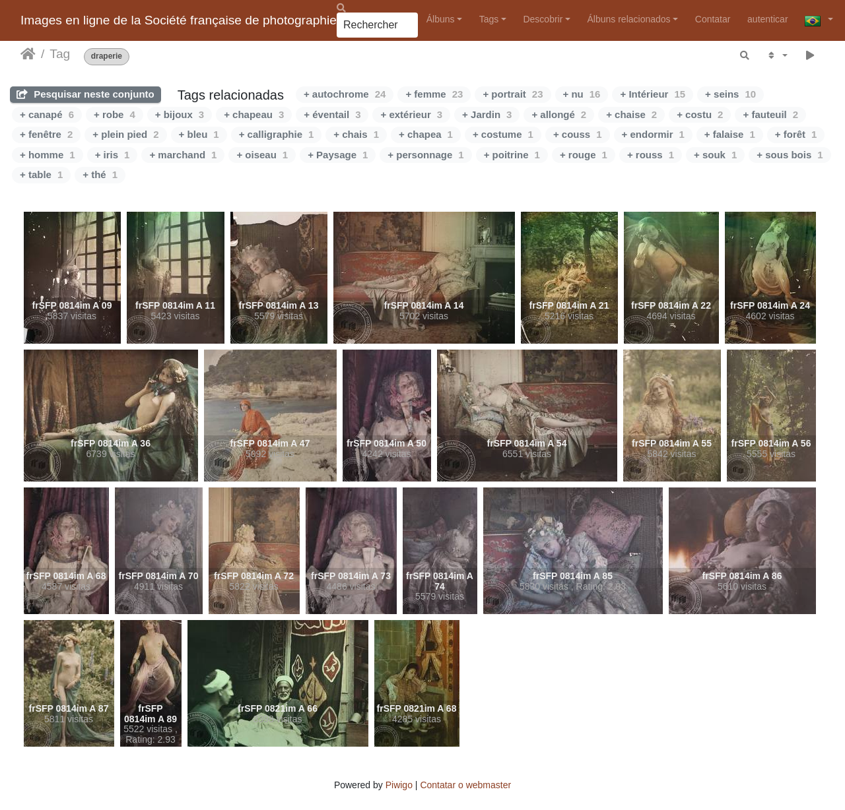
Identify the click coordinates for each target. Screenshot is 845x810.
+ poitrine (512, 154)
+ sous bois (790, 154)
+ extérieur (411, 114)
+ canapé (47, 114)
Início (28, 54)
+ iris (112, 154)
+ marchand (183, 154)
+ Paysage (338, 154)
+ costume (503, 134)
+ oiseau (262, 154)
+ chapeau (254, 114)
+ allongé (558, 114)
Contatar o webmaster (465, 785)
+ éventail (332, 114)
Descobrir (542, 19)
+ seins (730, 94)
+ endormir (653, 134)
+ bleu (199, 134)
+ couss (577, 134)
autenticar (767, 19)
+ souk (715, 154)
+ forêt (796, 134)
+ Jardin (487, 114)
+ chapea (426, 134)
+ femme (434, 94)
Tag (60, 54)
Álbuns (440, 19)
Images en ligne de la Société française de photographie (178, 20)
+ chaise (631, 114)
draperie (106, 56)
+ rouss (650, 154)
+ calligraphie (276, 134)
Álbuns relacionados (629, 19)
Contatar (713, 19)
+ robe (114, 114)
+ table (41, 174)
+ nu (582, 94)
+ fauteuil (770, 114)
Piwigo (399, 785)
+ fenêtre (46, 134)
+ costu (700, 114)
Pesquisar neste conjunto (85, 94)
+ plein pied (125, 134)
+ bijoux (179, 114)
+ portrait (513, 94)
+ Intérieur (652, 94)
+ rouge (583, 154)
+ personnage (425, 154)
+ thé (100, 174)
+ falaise (729, 134)
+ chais (356, 134)
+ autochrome (345, 94)
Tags (489, 19)
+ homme (47, 154)
